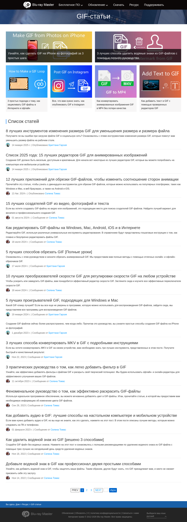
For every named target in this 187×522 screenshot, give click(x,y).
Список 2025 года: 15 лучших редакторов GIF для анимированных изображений (76, 155)
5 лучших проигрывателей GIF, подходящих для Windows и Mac (62, 300)
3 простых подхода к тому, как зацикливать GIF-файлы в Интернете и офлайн (24, 104)
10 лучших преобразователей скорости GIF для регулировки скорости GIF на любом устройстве (91, 276)
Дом (18, 504)
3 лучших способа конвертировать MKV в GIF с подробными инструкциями (72, 343)
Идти (113, 490)
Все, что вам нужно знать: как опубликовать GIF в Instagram (68, 103)
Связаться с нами (130, 513)
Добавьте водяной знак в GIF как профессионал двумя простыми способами (73, 464)
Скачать (118, 4)
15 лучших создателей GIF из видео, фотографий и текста (57, 203)
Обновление (96, 4)
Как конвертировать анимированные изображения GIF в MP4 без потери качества (115, 104)
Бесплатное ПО (69, 4)
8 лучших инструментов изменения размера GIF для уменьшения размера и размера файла (88, 131)
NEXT (98, 490)
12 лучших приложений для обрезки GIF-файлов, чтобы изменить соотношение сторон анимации (92, 179)
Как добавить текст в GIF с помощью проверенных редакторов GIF (155, 104)
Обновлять (80, 513)
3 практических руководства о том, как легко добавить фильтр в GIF (66, 367)
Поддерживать (154, 4)
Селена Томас (52, 193)
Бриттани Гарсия (58, 145)
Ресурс (134, 4)
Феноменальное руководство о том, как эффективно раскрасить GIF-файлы (73, 391)
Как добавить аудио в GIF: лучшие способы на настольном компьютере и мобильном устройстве (91, 415)
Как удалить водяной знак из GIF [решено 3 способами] (55, 439)
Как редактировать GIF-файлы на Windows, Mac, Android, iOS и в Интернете (73, 228)
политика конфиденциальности (105, 513)
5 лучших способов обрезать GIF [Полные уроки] (49, 252)
